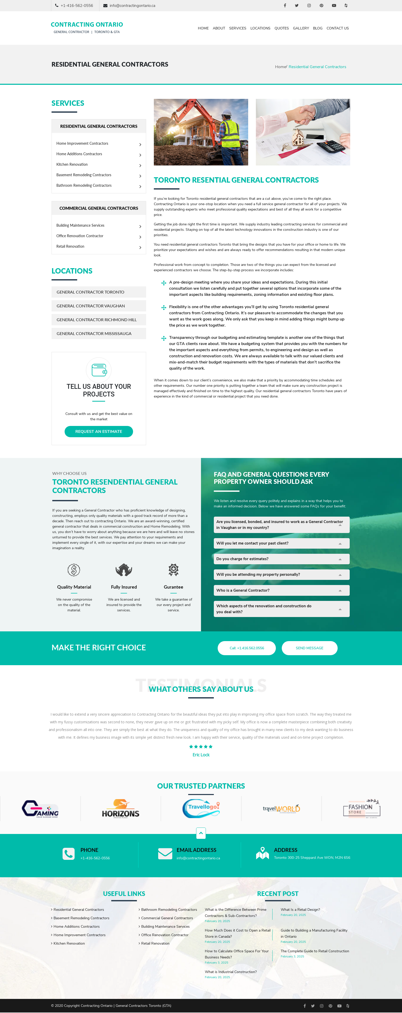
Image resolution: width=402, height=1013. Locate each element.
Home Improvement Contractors (82, 143)
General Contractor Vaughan (91, 305)
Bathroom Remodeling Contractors (84, 185)
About (219, 28)
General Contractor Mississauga (94, 333)
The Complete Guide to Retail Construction (315, 951)
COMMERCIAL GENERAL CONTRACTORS (98, 208)
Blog (318, 28)
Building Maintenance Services (80, 225)
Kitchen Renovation (72, 164)
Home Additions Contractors (79, 154)
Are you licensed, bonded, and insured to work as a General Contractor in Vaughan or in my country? (272, 525)
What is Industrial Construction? (231, 972)
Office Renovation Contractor (79, 236)
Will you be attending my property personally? (260, 577)
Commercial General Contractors (167, 918)
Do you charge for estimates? (244, 561)
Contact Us (338, 28)
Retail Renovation (70, 246)
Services (237, 28)
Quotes (282, 28)
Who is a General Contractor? (244, 594)
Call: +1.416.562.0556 (245, 648)
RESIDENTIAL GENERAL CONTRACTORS (98, 126)
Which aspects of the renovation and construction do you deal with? (266, 613)
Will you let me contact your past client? (254, 545)
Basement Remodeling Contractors (83, 175)
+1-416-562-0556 (77, 5)
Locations (260, 28)
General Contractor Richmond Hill (97, 319)
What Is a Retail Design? (300, 910)
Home (203, 28)
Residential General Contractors (79, 910)
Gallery (301, 28)
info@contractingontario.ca (132, 5)
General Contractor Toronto (90, 291)
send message (313, 648)
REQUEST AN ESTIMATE (98, 431)
